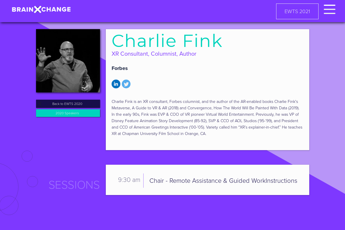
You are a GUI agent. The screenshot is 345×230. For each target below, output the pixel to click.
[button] (330, 8)
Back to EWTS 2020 (67, 104)
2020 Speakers (67, 113)
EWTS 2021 (297, 11)
